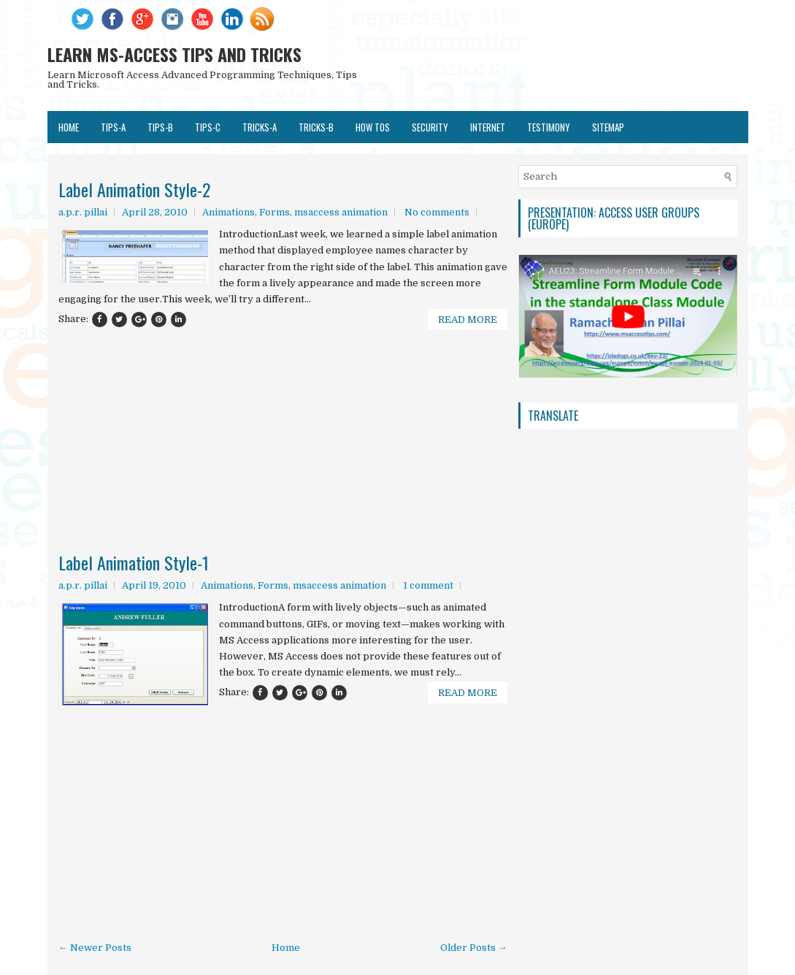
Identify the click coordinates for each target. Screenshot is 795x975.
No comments (436, 212)
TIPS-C (207, 127)
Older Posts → (473, 947)
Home (68, 127)
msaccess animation (341, 212)
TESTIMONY (548, 127)
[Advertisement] (282, 397)
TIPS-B (160, 127)
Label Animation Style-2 (134, 189)
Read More (467, 319)
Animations (228, 212)
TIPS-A (113, 127)
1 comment (428, 585)
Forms (274, 212)
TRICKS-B (316, 127)
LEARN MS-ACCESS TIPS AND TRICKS (174, 54)
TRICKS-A (259, 127)
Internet (487, 127)
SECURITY (430, 127)
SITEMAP (608, 127)
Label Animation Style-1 (133, 562)
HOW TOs (373, 127)
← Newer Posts (94, 947)
